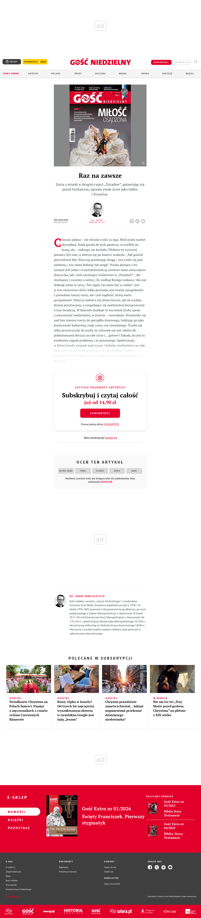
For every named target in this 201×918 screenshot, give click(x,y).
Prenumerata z (35, 62)
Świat (78, 73)
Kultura (100, 73)
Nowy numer (11, 73)
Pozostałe (15, 828)
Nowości (15, 811)
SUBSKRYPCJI (111, 424)
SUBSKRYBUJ (161, 62)
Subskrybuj (100, 413)
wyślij (144, 220)
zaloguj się (182, 62)
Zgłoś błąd (13, 896)
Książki (15, 819)
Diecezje (167, 73)
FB (132, 220)
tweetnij (138, 220)
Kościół (33, 73)
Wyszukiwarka (195, 62)
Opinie (145, 73)
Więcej (190, 73)
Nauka (123, 73)
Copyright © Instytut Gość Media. (161, 896)
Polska (55, 73)
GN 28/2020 (61, 222)
